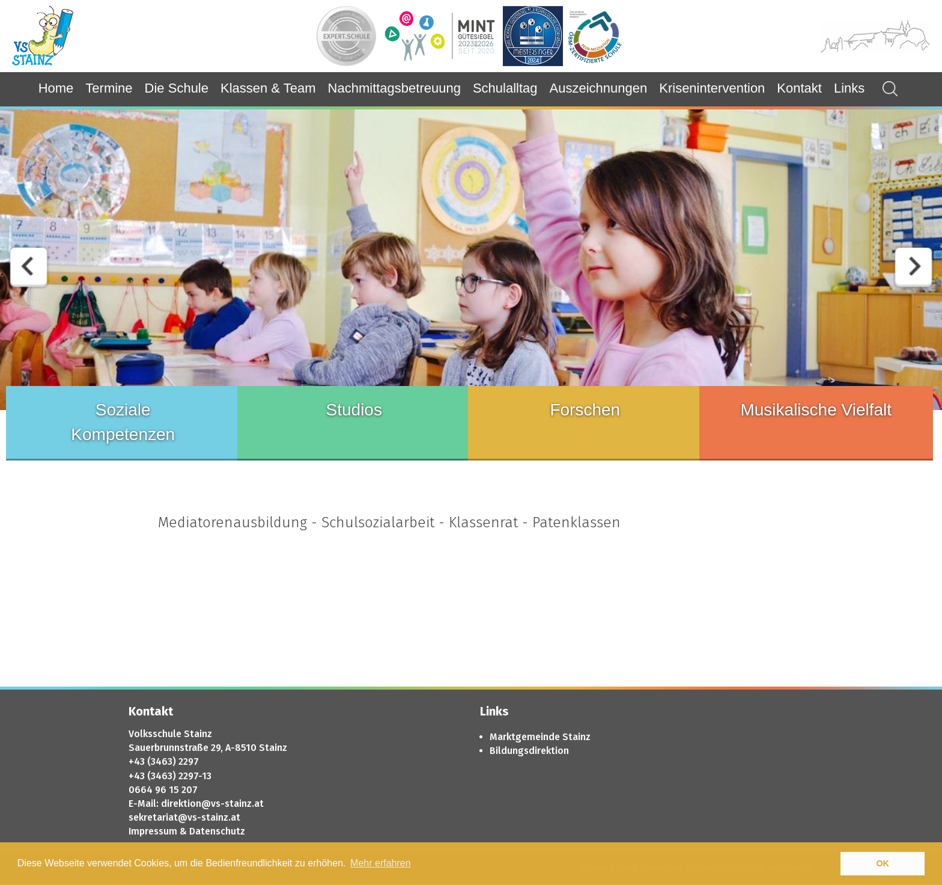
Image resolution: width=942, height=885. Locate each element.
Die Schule (176, 88)
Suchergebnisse (884, 88)
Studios (354, 409)
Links (849, 88)
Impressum (153, 831)
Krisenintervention (712, 88)
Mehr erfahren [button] (380, 863)
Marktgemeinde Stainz (540, 737)
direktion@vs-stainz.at (212, 803)
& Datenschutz (212, 831)
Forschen (585, 409)
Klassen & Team (268, 88)
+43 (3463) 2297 (164, 761)
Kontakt (799, 88)
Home (56, 88)
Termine (108, 88)
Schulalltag (505, 88)
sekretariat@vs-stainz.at (184, 817)
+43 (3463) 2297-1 (168, 776)
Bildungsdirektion (529, 750)
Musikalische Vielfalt (816, 409)
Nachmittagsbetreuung (394, 88)
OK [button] (882, 863)
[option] (471, 259)
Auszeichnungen (599, 88)
